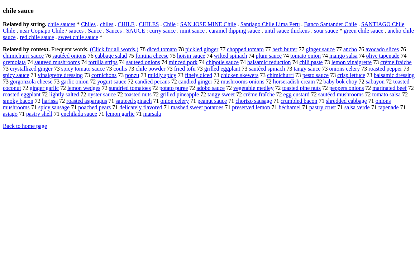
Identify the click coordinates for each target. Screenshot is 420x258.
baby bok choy (340, 81)
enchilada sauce (79, 114)
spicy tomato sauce (83, 69)
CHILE (126, 24)
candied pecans (152, 81)
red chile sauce (37, 37)
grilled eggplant (222, 69)
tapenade (388, 107)
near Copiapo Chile (42, 31)
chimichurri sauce (23, 56)
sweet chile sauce (78, 37)
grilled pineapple (179, 94)
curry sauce (162, 31)
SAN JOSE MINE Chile (208, 24)
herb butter (284, 49)
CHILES (149, 24)
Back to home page (25, 126)
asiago (10, 114)
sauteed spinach (134, 101)
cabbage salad (111, 56)
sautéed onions (69, 56)
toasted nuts (138, 94)
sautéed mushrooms (341, 94)
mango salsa (343, 56)
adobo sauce (210, 88)
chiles (106, 24)
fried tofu (185, 69)
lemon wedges (83, 88)
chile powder (151, 69)
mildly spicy (162, 75)
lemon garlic (120, 114)
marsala (152, 114)
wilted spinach (230, 56)
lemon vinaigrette (351, 62)
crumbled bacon (299, 101)
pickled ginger (201, 49)
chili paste (311, 62)
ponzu (132, 75)
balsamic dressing (394, 75)
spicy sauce (16, 75)
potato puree (173, 88)
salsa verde (357, 107)
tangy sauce (306, 69)
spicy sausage (54, 107)
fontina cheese (151, 56)
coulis (120, 69)
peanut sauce (212, 101)
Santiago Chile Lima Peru (270, 24)
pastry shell (39, 114)
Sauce (94, 31)
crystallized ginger (31, 69)
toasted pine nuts (301, 88)
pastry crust (322, 107)
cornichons (103, 75)
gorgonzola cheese (31, 81)
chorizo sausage (253, 101)
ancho (350, 49)
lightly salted (64, 94)
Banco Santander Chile (330, 24)
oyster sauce (101, 94)
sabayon (375, 81)
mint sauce (192, 31)
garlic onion (75, 81)
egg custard (296, 94)
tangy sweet (221, 94)
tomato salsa (386, 94)
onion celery (174, 101)
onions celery (344, 69)
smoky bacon (18, 101)
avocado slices (382, 49)
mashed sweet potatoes (197, 107)
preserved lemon (251, 107)
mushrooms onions (242, 81)
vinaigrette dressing (60, 75)
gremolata (14, 62)
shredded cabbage (346, 101)
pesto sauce (315, 75)
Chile (169, 24)
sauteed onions (143, 62)
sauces (76, 31)
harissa (50, 101)
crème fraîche (259, 94)
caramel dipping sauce (234, 31)
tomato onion (305, 56)
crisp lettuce (351, 75)
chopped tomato (245, 49)
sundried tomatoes (130, 88)
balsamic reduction (269, 62)
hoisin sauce (191, 56)
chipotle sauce (222, 62)
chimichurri (280, 75)
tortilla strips (103, 62)
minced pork (183, 62)
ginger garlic (44, 88)
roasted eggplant (21, 94)
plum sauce (269, 56)
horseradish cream (294, 81)
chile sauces (61, 24)
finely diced (198, 75)
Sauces (114, 31)
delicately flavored (140, 107)
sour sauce (326, 31)
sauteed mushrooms (57, 62)
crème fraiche (395, 62)
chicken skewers (239, 75)
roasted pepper (385, 69)
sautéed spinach (267, 69)
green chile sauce (363, 31)
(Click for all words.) (114, 49)
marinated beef (389, 88)
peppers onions (346, 88)
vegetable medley (253, 88)
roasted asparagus (86, 101)
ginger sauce (320, 49)
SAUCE (135, 31)
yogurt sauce (111, 81)
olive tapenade (383, 56)
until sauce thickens (287, 31)
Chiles (88, 24)
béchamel (290, 107)
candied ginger (195, 81)
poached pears (94, 107)
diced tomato (162, 49)
